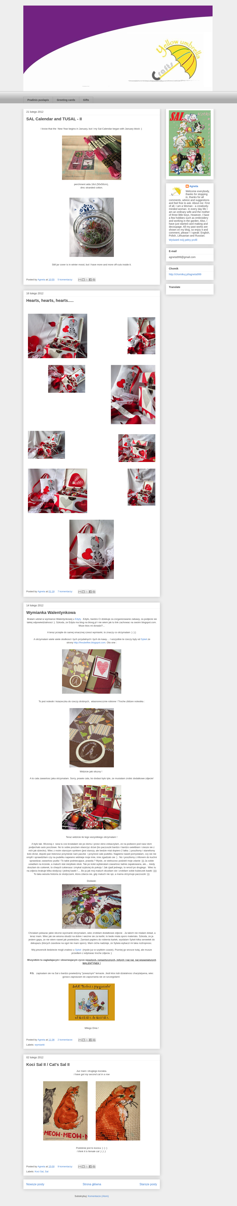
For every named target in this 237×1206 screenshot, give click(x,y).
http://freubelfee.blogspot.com (90, 642)
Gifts (86, 99)
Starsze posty (148, 1184)
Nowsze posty (35, 1184)
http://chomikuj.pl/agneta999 (185, 274)
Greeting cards (66, 99)
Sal (46, 1171)
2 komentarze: (66, 1039)
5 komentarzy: (65, 279)
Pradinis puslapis (38, 99)
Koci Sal (39, 1171)
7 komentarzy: (65, 591)
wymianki (40, 1044)
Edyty (78, 619)
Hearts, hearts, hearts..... (50, 300)
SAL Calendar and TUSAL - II (54, 119)
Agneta (193, 186)
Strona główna (92, 1184)
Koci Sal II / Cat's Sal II (48, 1064)
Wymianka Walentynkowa (51, 612)
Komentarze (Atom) (98, 1196)
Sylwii (144, 639)
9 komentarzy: (65, 1166)
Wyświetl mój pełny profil (183, 239)
